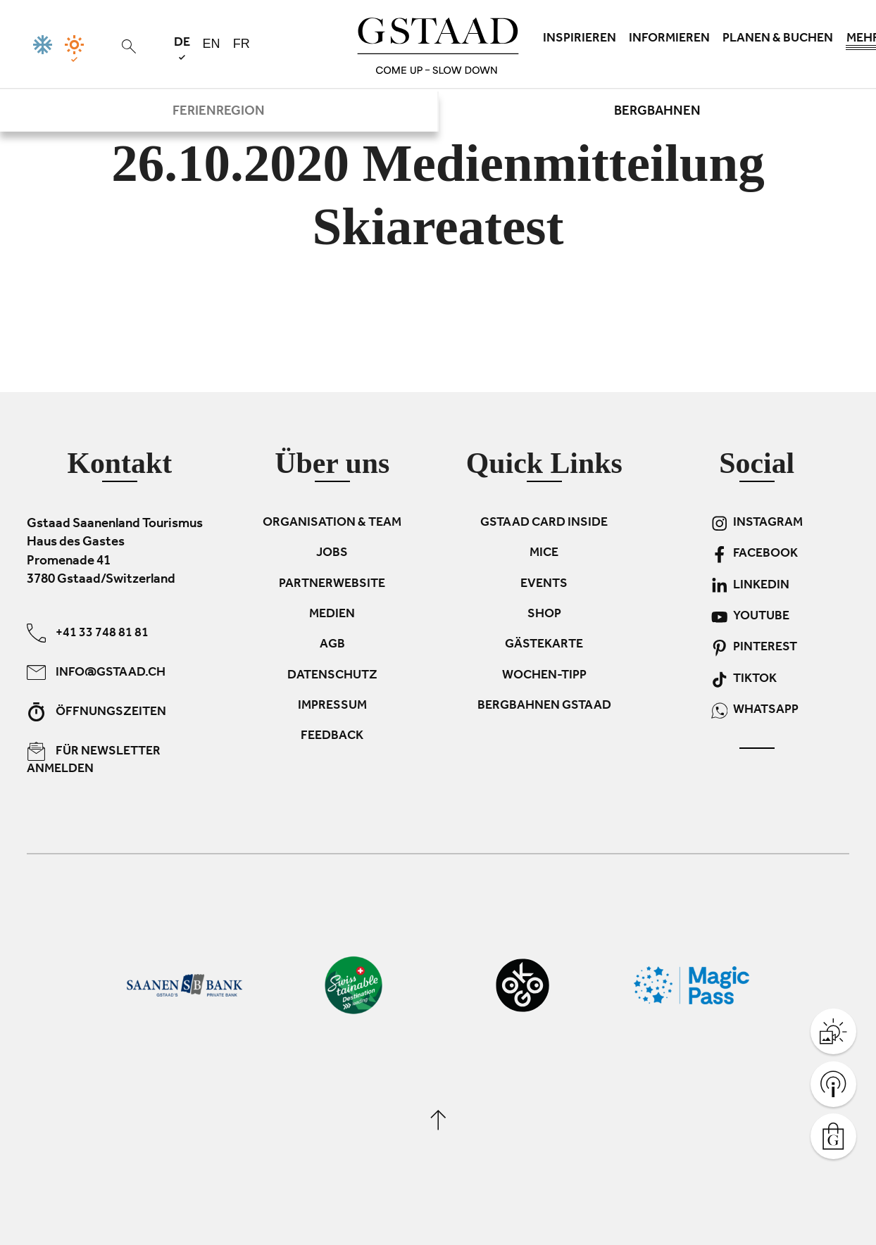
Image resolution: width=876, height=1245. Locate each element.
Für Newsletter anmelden (94, 759)
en (211, 44)
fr (241, 44)
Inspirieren (579, 39)
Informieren (669, 39)
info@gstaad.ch (96, 672)
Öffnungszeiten (96, 711)
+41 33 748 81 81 (88, 633)
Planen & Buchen (777, 39)
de (182, 48)
